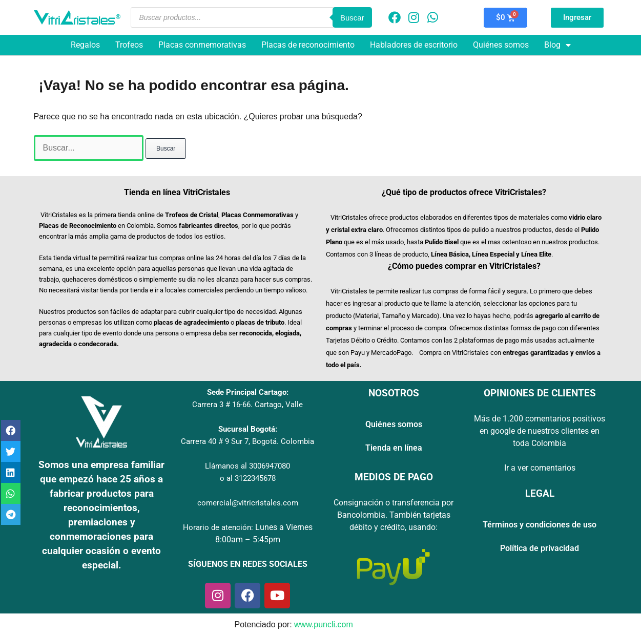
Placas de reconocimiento (308, 45)
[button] (10, 430)
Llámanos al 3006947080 (247, 466)
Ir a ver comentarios (539, 468)
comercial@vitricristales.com (247, 502)
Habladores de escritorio (414, 45)
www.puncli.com (323, 624)
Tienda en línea (393, 448)
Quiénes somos (501, 45)
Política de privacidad (539, 548)
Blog (557, 45)
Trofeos (129, 45)
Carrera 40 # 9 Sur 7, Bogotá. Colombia (247, 441)
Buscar (352, 17)
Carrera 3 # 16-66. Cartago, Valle (247, 404)
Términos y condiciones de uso (539, 524)
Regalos (85, 45)
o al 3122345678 (248, 478)
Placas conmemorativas (202, 45)
